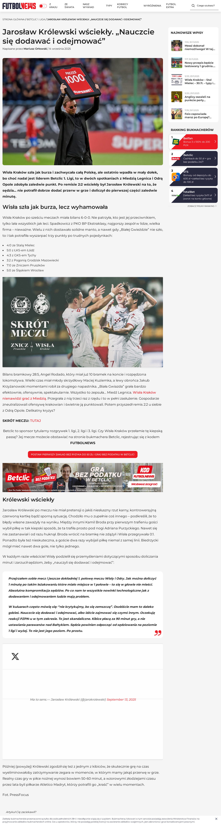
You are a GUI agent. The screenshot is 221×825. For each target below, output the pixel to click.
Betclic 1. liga (36, 19)
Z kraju (53, 6)
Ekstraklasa (32, 726)
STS (185, 171)
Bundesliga (142, 782)
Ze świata (69, 6)
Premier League (145, 769)
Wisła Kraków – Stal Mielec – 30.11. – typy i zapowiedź (199, 83)
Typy (109, 5)
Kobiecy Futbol (122, 6)
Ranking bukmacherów (105, 773)
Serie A (139, 773)
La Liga (21, 726)
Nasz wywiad (88, 6)
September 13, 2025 (82, 620)
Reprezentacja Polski (60, 773)
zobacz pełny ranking (202, 206)
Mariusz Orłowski (35, 48)
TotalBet (189, 191)
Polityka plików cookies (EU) (20, 782)
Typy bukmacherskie (104, 769)
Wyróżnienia (152, 5)
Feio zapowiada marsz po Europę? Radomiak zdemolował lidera (197, 119)
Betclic (188, 155)
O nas (6, 769)
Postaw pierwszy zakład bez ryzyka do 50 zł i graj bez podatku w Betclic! (83, 413)
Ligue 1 (139, 786)
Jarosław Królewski (53, 702)
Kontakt (7, 778)
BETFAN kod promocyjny (106, 794)
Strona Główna (14, 19)
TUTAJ (35, 379)
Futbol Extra (171, 6)
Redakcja (8, 773)
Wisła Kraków (80, 702)
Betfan (188, 138)
